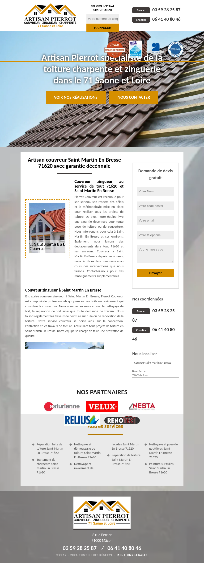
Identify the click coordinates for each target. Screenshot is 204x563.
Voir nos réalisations (76, 97)
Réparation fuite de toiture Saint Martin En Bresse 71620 (50, 448)
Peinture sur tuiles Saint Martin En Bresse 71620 (161, 468)
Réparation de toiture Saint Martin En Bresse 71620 (126, 459)
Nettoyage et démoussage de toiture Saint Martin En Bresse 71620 (87, 450)
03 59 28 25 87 (156, 9)
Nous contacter (134, 97)
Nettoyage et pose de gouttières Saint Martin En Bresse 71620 (163, 450)
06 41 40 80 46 (156, 19)
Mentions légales (132, 555)
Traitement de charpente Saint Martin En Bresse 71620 (48, 466)
